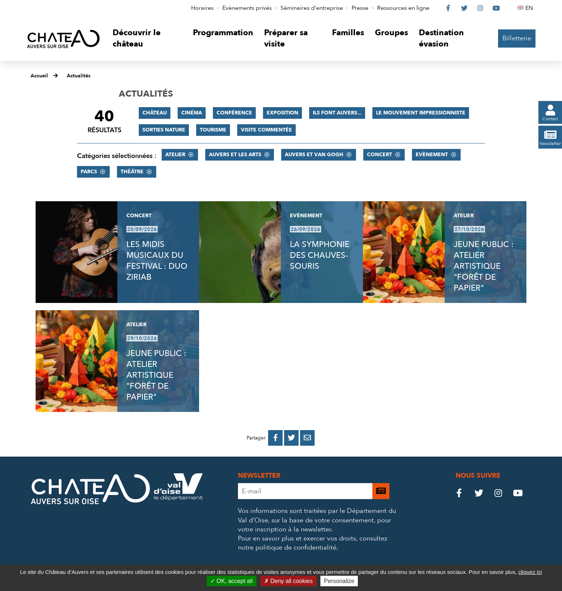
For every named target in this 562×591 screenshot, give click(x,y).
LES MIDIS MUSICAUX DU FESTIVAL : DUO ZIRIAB (156, 261)
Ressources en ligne (403, 8)
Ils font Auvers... (337, 112)
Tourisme (213, 129)
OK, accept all (231, 581)
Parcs (89, 171)
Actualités (78, 75)
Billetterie (516, 38)
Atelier (175, 154)
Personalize (339, 581)
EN (530, 8)
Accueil (39, 75)
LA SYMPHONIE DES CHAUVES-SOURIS (319, 255)
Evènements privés (247, 8)
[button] (147, 39)
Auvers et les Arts (235, 154)
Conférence (234, 112)
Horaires (202, 8)
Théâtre (132, 171)
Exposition (282, 112)
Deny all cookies (288, 581)
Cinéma (191, 112)
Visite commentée (266, 129)
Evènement (432, 154)
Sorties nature (163, 129)
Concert (379, 154)
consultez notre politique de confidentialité (312, 543)
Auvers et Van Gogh (314, 154)
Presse (360, 8)
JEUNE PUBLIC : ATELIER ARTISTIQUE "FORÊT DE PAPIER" (484, 266)
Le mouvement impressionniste (420, 112)
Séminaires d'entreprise (311, 8)
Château (154, 112)
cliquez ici (530, 572)
